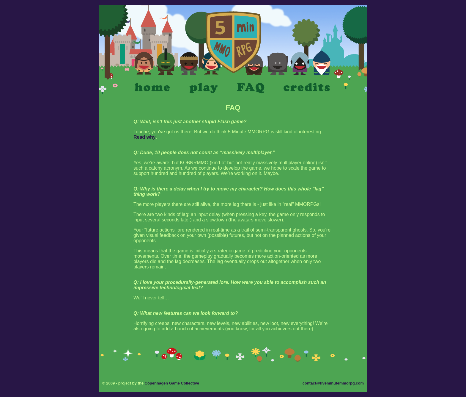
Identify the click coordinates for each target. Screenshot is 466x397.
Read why (144, 137)
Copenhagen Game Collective (172, 383)
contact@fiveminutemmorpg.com (333, 383)
